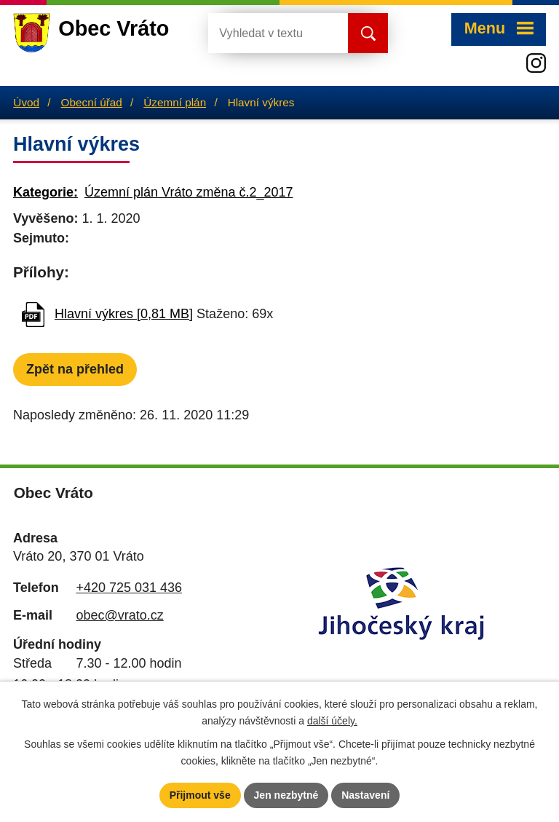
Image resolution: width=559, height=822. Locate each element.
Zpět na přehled (75, 369)
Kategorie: (45, 192)
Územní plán (174, 102)
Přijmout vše (200, 795)
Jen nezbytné (286, 795)
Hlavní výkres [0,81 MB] (124, 314)
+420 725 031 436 (129, 587)
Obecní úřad (91, 102)
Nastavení (365, 795)
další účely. (332, 721)
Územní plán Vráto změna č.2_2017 (188, 192)
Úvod (26, 102)
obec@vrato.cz (119, 615)
